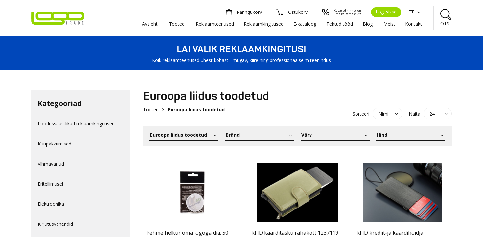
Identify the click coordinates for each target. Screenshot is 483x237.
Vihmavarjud (51, 164)
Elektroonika (51, 204)
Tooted (177, 24)
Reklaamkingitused (264, 24)
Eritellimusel (50, 184)
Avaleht (150, 24)
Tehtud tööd (339, 24)
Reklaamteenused (215, 24)
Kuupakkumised (54, 144)
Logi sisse (386, 12)
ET (415, 12)
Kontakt (413, 24)
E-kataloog (304, 24)
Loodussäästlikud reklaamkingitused (76, 123)
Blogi (368, 24)
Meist (389, 24)
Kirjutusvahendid (55, 224)
